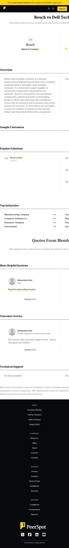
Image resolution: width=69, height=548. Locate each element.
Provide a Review (34, 410)
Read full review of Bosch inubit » (22, 289)
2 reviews (34, 49)
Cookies (34, 476)
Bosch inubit (16, 157)
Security (34, 491)
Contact (34, 457)
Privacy (34, 471)
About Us (34, 438)
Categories (34, 504)
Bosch (40, 17)
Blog (34, 443)
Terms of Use (34, 481)
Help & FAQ (34, 424)
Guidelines (34, 486)
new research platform (22, 2)
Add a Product (34, 419)
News (34, 448)
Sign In (62, 9)
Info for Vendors (34, 414)
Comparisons (34, 509)
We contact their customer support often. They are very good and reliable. (33, 341)
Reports (34, 514)
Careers (34, 452)
